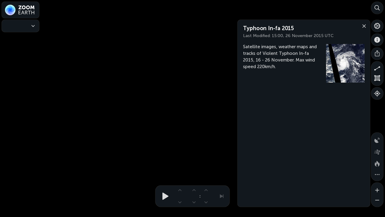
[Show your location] (377, 93)
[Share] (377, 54)
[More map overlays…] (377, 175)
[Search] (377, 8)
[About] (377, 40)
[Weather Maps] (20, 26)
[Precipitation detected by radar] (377, 139)
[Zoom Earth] (20, 10)
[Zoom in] (377, 189)
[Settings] (377, 26)
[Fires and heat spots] (377, 163)
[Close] (363, 25)
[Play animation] (164, 196)
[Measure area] (377, 80)
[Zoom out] (377, 201)
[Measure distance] (377, 67)
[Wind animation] (377, 151)
